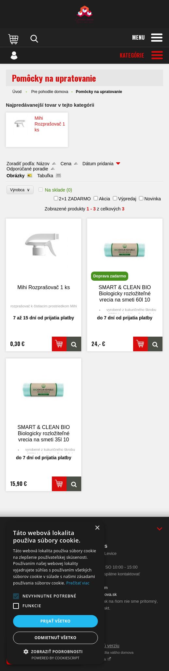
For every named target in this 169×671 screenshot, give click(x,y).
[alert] (55, 592)
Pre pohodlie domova (49, 91)
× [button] (97, 528)
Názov (43, 163)
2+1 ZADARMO (75, 198)
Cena (65, 163)
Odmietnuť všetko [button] (55, 637)
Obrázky (15, 175)
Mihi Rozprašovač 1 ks (50, 123)
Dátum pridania (98, 163)
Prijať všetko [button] (55, 621)
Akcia (104, 198)
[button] (16, 596)
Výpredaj (127, 198)
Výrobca (20, 189)
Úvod (17, 91)
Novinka (152, 198)
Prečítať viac (77, 583)
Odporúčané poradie (27, 168)
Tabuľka (45, 175)
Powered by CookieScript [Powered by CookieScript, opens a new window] (56, 657)
